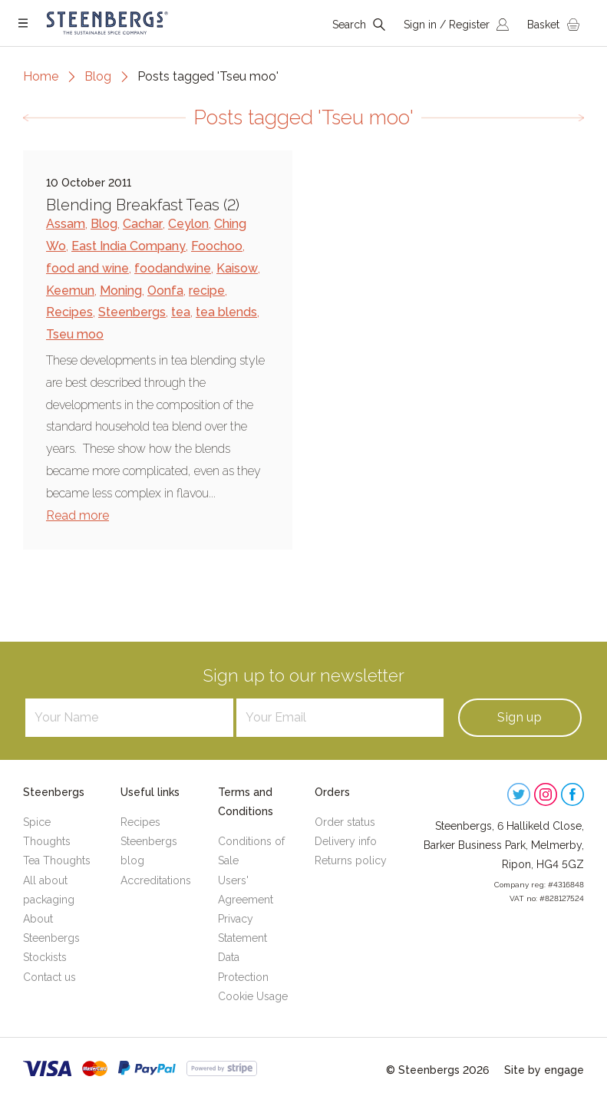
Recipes (69, 312)
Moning (121, 290)
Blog (97, 76)
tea (180, 312)
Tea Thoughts (57, 860)
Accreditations (155, 880)
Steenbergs (132, 312)
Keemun (70, 290)
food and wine (87, 268)
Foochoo (216, 246)
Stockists (45, 957)
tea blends (226, 312)
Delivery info (346, 841)
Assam (65, 223)
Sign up (519, 717)
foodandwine (172, 268)
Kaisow (237, 268)
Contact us (49, 977)
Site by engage (544, 1070)
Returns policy (351, 860)
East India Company (128, 246)
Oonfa (165, 290)
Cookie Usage (253, 996)
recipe (207, 290)
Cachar (143, 223)
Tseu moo (75, 334)
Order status (345, 822)
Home (40, 76)
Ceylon (188, 223)
